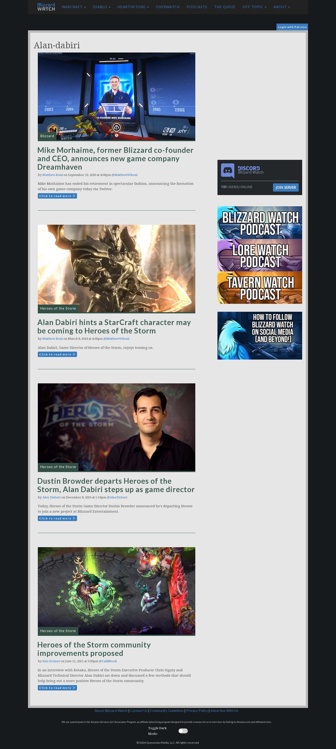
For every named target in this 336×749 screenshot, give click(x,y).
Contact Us (138, 711)
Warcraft (74, 7)
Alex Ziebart (51, 497)
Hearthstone (133, 7)
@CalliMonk (108, 661)
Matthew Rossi (52, 175)
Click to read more (57, 196)
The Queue (225, 7)
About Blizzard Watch (111, 711)
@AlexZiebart (117, 497)
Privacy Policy (197, 711)
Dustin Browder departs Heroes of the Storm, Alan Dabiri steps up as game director (116, 485)
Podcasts (197, 7)
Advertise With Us (224, 711)
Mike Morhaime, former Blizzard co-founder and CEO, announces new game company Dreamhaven (115, 158)
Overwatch (168, 7)
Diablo (102, 7)
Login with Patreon (292, 27)
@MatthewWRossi (124, 175)
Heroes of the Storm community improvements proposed (94, 649)
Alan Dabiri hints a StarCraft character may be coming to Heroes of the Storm (114, 326)
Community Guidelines (167, 711)
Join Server (286, 187)
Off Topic (254, 7)
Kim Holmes (51, 661)
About (281, 7)
